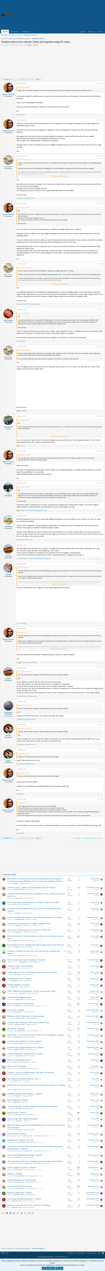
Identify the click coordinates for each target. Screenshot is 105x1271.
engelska (29, 45)
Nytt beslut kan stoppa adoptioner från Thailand (25, 1048)
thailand (35, 45)
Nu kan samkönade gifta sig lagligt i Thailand (24, 1155)
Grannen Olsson (11, 955)
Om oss (19, 35)
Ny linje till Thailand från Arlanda (19, 1186)
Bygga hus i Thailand (30, 1037)
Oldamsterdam (11, 1142)
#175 (101, 667)
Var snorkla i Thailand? (16, 1029)
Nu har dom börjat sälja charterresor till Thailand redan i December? (33, 902)
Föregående (7, 79)
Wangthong (10, 1031)
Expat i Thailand (29, 889)
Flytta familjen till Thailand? (17, 1100)
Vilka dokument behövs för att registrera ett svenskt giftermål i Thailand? (35, 1161)
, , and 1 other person (35, 558)
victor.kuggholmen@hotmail (14, 1136)
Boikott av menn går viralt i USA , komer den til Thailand (28, 1205)
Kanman (96, 1163)
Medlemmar (26, 31)
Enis (98, 1108)
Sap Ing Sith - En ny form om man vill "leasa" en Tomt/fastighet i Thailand (35, 1035)
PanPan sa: (21, 803)
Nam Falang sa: (22, 87)
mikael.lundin (10, 1121)
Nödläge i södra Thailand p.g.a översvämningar (25, 1016)
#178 (101, 750)
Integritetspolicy (91, 1253)
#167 (101, 346)
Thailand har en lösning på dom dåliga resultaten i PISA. (29, 924)
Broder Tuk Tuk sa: (23, 160)
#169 (101, 451)
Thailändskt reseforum (32, 1188)
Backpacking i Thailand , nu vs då (20, 1140)
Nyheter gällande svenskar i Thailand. (21, 1168)
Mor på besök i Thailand (16, 1134)
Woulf (8, 1062)
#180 (101, 799)
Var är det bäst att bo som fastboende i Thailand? (26, 960)
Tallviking (9, 1037)
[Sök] (100, 31)
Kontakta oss (71, 1253)
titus (98, 1120)
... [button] (16, 79)
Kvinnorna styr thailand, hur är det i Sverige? (24, 1041)
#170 (101, 483)
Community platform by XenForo (52, 1256)
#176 (101, 701)
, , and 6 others (34, 510)
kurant (97, 1018)
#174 (101, 628)
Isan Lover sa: (22, 207)
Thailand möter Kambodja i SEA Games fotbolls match (28, 1022)
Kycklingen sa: (22, 754)
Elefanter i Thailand (14, 1174)
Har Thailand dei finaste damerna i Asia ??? (24, 1079)
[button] (19, 31)
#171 (101, 515)
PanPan (9, 1043)
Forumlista (4, 35)
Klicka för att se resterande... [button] (59, 176)
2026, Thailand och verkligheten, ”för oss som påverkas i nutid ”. (32, 991)
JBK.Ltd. (9, 974)
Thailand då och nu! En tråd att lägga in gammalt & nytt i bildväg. (32, 972)
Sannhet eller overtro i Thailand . (19, 979)
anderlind (96, 925)
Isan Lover (6, 45)
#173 (101, 563)
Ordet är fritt (24, 1102)
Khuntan (96, 904)
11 (29, 79)
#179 (101, 769)
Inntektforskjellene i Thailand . (18, 985)
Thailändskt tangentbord (30, 35)
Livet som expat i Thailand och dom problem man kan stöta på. (31, 887)
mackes (97, 946)
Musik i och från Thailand (17, 1066)
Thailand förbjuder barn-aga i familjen (21, 1180)
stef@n (97, 961)
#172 (101, 545)
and (27, 198)
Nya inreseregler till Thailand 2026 (20, 1004)
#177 (101, 724)
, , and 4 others (28, 696)
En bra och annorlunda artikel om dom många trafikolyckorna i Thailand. (35, 917)
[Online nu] (8, 524)
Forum (5, 31)
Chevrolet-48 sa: (23, 455)
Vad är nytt (14, 31)
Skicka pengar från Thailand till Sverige (22, 1119)
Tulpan (9, 883)
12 (33, 79)
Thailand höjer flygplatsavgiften (19, 997)
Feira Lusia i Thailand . (16, 1010)
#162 (101, 120)
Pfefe (97, 1207)
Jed (8, 904)
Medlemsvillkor (80, 1253)
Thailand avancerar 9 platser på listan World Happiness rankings (32, 1106)
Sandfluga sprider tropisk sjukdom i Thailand (24, 1094)
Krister (97, 1080)
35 (36, 1169)
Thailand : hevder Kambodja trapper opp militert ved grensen (30, 1073)
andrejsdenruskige (94, 999)
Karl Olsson (96, 986)
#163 (101, 156)
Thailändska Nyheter (24, 883)
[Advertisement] (78, 15)
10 (26, 79)
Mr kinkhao (96, 1127)
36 (39, 1169)
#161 (101, 83)
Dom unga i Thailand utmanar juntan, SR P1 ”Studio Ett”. (29, 930)
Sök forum (12, 35)
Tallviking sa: (21, 567)
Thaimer (9, 1102)
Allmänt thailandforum (24, 904)
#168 (101, 416)
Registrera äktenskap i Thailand (19, 1193)
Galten (97, 1200)
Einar (8, 968)
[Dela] (98, 83)
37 (41, 1169)
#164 (101, 203)
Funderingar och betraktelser (30, 925)
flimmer (97, 895)
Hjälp (99, 1253)
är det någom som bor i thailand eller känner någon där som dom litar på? (35, 945)
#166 (101, 309)
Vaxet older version (12, 962)
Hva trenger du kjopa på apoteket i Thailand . (24, 1199)
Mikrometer (96, 1012)
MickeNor (10, 1006)
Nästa (37, 79)
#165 (101, 264)
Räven (97, 1055)
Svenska (4, 1253)
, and (29, 304)
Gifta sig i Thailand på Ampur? (19, 1060)
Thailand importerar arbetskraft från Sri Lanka (24, 1054)
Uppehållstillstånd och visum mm (32, 1006)
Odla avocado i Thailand (16, 1113)
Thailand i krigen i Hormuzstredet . (20, 966)
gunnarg (96, 1087)
